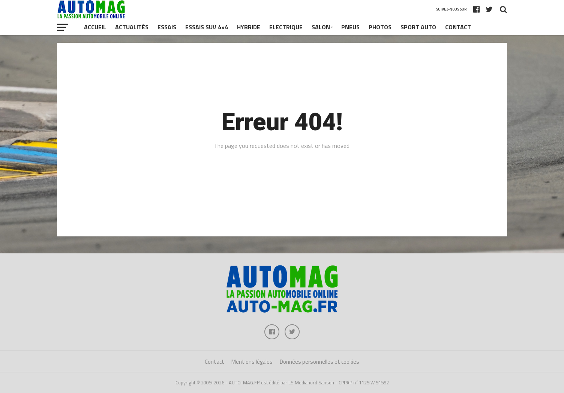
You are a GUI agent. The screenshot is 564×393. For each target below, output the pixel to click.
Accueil (95, 27)
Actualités (131, 27)
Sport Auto (418, 27)
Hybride (248, 27)
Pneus (350, 27)
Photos (380, 27)
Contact (458, 27)
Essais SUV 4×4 (206, 27)
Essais (167, 27)
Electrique (286, 27)
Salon (321, 27)
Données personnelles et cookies (319, 361)
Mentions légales (252, 361)
